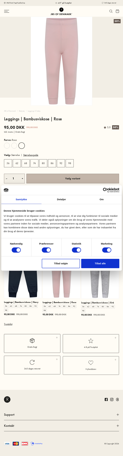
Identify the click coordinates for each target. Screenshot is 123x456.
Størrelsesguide (30, 155)
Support (61, 415)
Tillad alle (100, 263)
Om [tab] (102, 199)
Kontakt (61, 426)
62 (17, 163)
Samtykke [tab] (21, 199)
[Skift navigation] (13, 11)
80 (43, 163)
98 (69, 163)
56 (8, 163)
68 (25, 163)
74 (34, 163)
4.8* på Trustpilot (64, 3)
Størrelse (12, 155)
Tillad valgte (61, 263)
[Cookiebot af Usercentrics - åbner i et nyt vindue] (105, 190)
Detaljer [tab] (61, 199)
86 (52, 163)
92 (61, 163)
